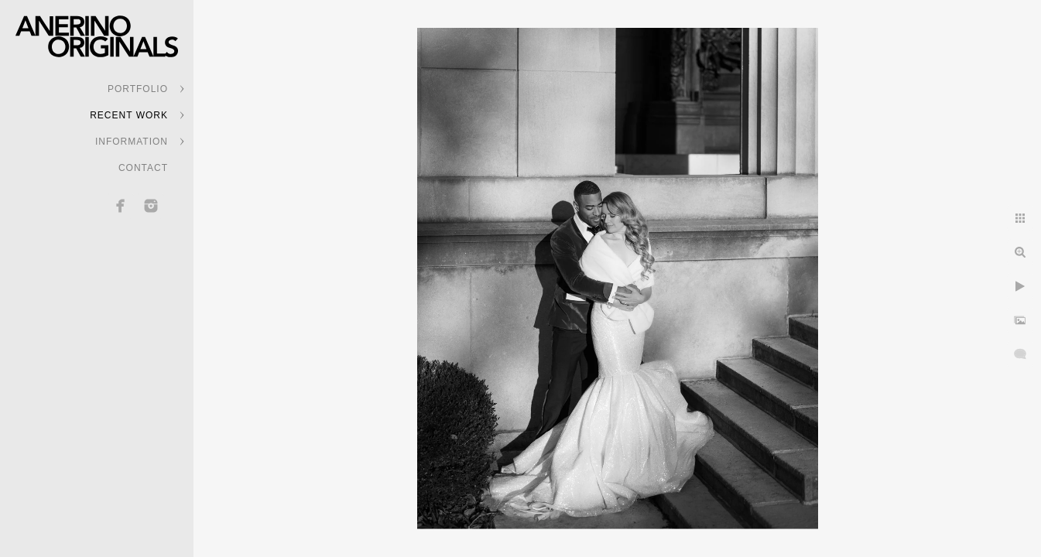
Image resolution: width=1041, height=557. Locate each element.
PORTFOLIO (138, 89)
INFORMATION (131, 141)
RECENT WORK (129, 115)
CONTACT (143, 167)
